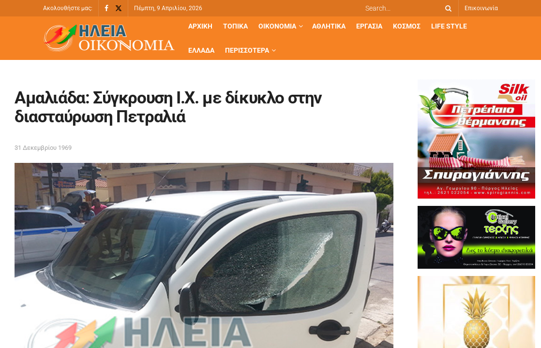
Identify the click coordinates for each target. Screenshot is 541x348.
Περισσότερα (247, 50)
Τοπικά (235, 26)
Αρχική (200, 26)
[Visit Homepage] (109, 38)
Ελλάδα (201, 50)
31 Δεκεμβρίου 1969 (43, 147)
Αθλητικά (329, 26)
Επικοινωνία (481, 8)
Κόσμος (407, 26)
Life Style (449, 26)
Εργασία (369, 26)
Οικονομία (277, 26)
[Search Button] (446, 8)
